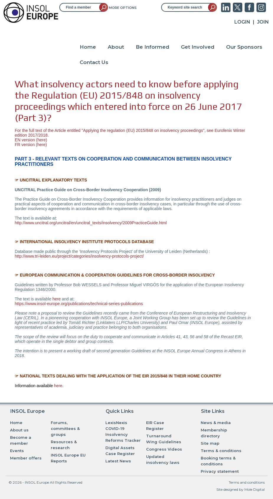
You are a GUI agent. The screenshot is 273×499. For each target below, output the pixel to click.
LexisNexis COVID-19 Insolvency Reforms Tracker (123, 431)
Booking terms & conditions (218, 461)
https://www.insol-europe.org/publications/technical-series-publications (79, 303)
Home (88, 47)
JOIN (263, 22)
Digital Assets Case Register (120, 450)
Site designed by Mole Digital (240, 489)
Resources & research (64, 444)
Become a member (20, 440)
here (41, 140)
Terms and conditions (247, 482)
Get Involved (197, 47)
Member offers (26, 458)
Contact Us (94, 62)
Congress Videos (164, 449)
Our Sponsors (244, 47)
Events (17, 450)
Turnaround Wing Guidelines (163, 438)
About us (19, 430)
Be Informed (152, 47)
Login (242, 22)
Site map (210, 443)
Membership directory (214, 433)
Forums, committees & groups (65, 428)
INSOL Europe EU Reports (68, 458)
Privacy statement (220, 471)
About (116, 47)
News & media (216, 422)
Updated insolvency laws (162, 459)
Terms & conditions (221, 450)
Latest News (118, 461)
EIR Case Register (155, 425)
